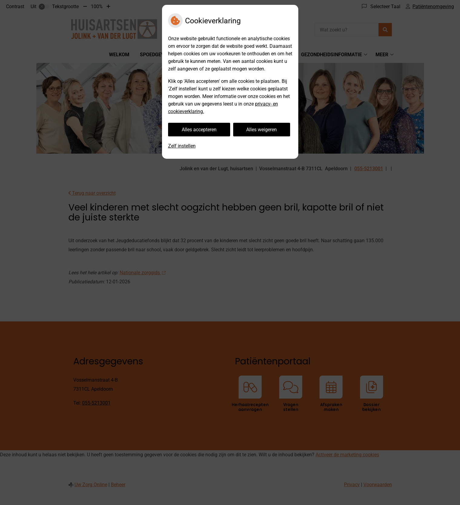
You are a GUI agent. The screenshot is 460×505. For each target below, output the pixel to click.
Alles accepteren (199, 129)
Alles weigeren (261, 129)
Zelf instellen (182, 146)
